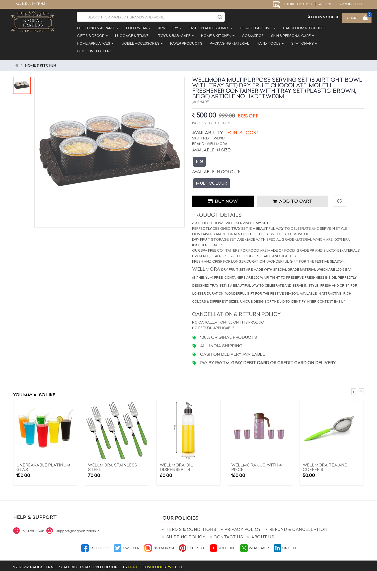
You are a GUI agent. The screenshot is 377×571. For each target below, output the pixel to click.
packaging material (229, 43)
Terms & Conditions (191, 526)
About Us (262, 534)
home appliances (94, 43)
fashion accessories (210, 27)
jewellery (169, 27)
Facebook (95, 545)
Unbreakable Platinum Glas (43, 464)
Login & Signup (323, 17)
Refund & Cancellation (298, 526)
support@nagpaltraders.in (77, 528)
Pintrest (192, 545)
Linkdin (285, 545)
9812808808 (33, 528)
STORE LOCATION (292, 4)
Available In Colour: (216, 169)
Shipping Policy (186, 534)
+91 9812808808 (351, 4)
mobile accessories (141, 43)
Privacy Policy (243, 526)
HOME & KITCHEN (40, 62)
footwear (138, 27)
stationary (303, 43)
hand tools (269, 43)
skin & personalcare (292, 35)
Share (200, 99)
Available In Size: (211, 147)
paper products (186, 43)
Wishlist (325, 4)
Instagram (159, 545)
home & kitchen (217, 35)
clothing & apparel (97, 27)
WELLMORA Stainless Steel (112, 464)
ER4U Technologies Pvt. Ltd (155, 564)
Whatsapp (254, 545)
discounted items (94, 50)
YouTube (222, 545)
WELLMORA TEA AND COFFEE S (325, 464)
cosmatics (252, 35)
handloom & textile (302, 27)
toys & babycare (175, 35)
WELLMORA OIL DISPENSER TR (176, 464)
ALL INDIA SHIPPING (30, 3)
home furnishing (257, 27)
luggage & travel (132, 35)
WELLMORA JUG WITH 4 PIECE (256, 464)
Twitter (126, 545)
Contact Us (228, 534)
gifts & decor (91, 35)
